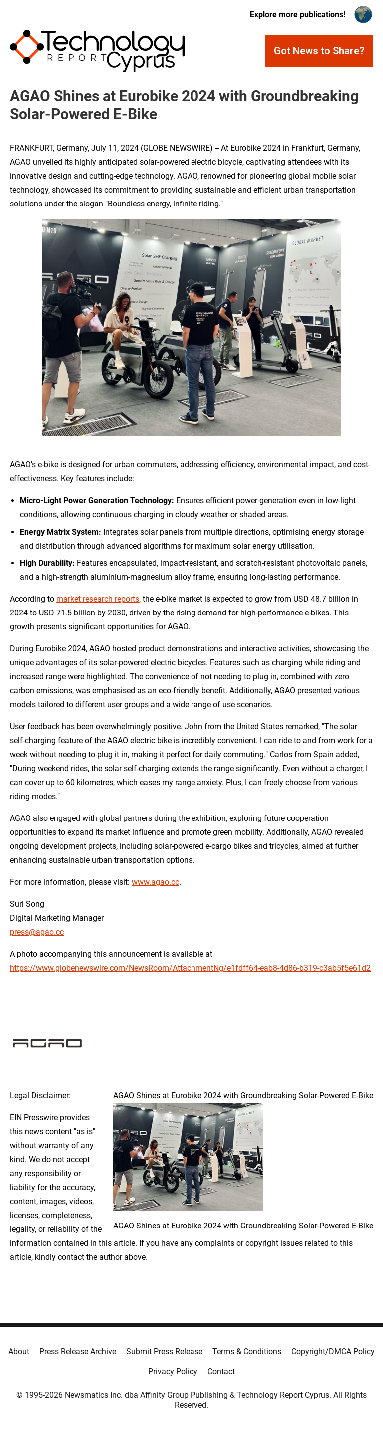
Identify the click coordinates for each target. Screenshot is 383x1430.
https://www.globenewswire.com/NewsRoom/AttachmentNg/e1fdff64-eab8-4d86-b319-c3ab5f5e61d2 (190, 968)
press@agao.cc (37, 932)
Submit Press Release (164, 1351)
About (18, 1351)
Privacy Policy (172, 1371)
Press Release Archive (77, 1351)
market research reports (97, 599)
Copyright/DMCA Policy (333, 1351)
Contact (221, 1371)
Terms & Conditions (246, 1351)
